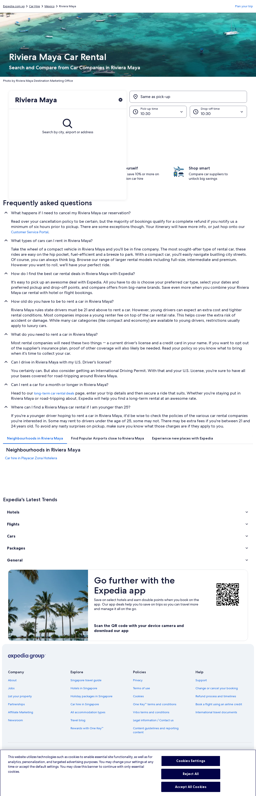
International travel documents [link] (216, 712)
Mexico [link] (49, 6)
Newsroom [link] (15, 720)
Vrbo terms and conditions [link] (151, 712)
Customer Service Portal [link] (29, 232)
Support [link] (201, 680)
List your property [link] (20, 696)
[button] (128, 512)
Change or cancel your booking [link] (217, 688)
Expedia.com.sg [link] (13, 6)
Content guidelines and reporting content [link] (155, 730)
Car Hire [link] (34, 6)
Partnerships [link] (16, 704)
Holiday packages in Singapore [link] (91, 696)
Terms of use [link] (141, 688)
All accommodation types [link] (87, 712)
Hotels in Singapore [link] (83, 688)
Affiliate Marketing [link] (20, 712)
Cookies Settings (190, 766)
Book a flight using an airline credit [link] (219, 704)
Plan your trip (244, 6)
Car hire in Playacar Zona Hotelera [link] (31, 458)
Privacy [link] (137, 680)
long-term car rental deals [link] (54, 393)
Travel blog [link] (77, 720)
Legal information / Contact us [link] (153, 720)
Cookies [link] (138, 696)
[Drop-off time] (218, 112)
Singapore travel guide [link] (86, 680)
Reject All (191, 779)
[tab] (35, 438)
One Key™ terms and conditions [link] (154, 704)
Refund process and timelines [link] (216, 696)
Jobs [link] (11, 688)
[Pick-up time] (158, 112)
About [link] (12, 680)
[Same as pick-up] (188, 97)
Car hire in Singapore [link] (84, 704)
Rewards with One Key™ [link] (87, 728)
